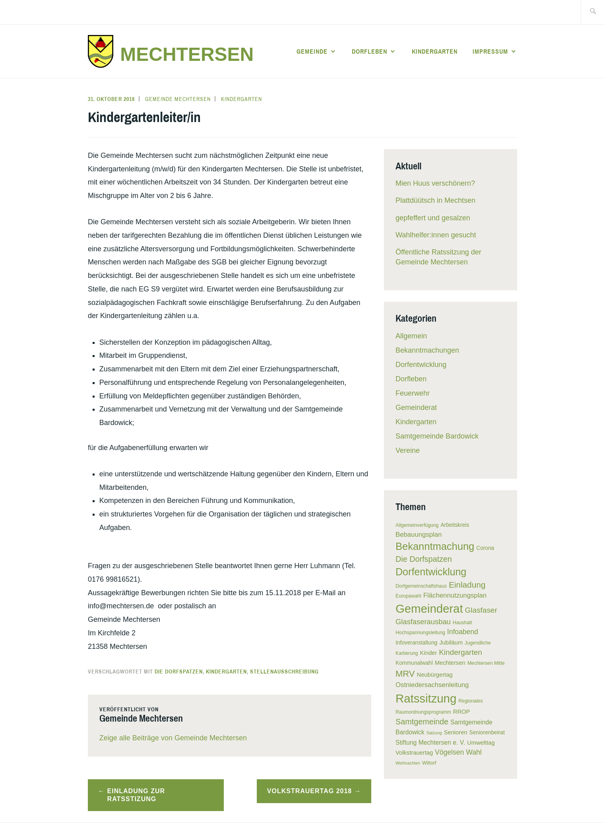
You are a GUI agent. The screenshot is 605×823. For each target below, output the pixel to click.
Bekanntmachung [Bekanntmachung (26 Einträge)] (435, 546)
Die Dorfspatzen (179, 671)
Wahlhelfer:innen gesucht (436, 235)
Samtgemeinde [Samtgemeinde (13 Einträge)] (422, 721)
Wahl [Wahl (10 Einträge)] (473, 752)
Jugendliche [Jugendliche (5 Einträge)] (478, 643)
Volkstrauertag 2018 (309, 791)
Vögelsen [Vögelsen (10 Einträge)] (449, 752)
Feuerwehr (413, 393)
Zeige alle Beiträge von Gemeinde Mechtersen (173, 738)
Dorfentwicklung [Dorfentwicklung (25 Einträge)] (431, 571)
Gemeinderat (416, 408)
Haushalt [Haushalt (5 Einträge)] (462, 622)
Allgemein (411, 336)
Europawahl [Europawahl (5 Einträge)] (408, 596)
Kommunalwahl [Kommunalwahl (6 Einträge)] (414, 663)
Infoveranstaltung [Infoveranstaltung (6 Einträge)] (416, 643)
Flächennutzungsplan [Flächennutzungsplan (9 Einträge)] (455, 595)
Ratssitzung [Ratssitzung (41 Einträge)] (426, 698)
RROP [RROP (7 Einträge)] (461, 711)
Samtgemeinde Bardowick (437, 436)
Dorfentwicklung (421, 365)
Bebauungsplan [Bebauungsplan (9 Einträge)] (419, 534)
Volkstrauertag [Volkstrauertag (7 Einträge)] (414, 752)
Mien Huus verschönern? (435, 183)
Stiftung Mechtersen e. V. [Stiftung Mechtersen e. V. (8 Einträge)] (430, 742)
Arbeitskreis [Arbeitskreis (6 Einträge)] (454, 525)
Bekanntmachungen (427, 350)
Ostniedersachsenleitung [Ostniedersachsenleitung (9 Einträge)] (432, 685)
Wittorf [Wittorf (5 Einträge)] (429, 763)
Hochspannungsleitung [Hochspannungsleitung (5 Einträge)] (420, 632)
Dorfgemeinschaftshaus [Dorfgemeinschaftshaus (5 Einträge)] (421, 586)
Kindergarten (435, 51)
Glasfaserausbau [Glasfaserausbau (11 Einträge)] (423, 621)
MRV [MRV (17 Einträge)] (405, 674)
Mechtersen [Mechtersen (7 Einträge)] (450, 663)
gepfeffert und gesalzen (433, 218)
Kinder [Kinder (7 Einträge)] (428, 653)
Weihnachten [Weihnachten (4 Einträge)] (408, 763)
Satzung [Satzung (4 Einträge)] (434, 732)
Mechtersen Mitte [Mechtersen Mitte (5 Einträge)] (486, 663)
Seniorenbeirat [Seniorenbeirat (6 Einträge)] (487, 733)
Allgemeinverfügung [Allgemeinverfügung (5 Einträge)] (417, 525)
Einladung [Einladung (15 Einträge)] (467, 584)
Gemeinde (312, 51)
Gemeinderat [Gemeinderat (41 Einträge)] (429, 608)
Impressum (490, 51)
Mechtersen (187, 54)
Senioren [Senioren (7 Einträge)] (455, 732)
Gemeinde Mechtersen (178, 99)
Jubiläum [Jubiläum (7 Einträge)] (451, 642)
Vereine (408, 450)
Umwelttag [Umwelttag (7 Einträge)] (481, 743)
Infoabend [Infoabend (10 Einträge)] (462, 632)
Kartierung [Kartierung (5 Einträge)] (407, 653)
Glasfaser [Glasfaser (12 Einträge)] (481, 610)
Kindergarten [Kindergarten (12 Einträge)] (460, 652)
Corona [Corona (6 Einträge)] (485, 548)
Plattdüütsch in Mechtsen (435, 200)
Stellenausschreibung (284, 671)
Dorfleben (369, 51)
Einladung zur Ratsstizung (136, 795)
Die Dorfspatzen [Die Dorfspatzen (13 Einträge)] (424, 559)
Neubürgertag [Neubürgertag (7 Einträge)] (435, 675)
